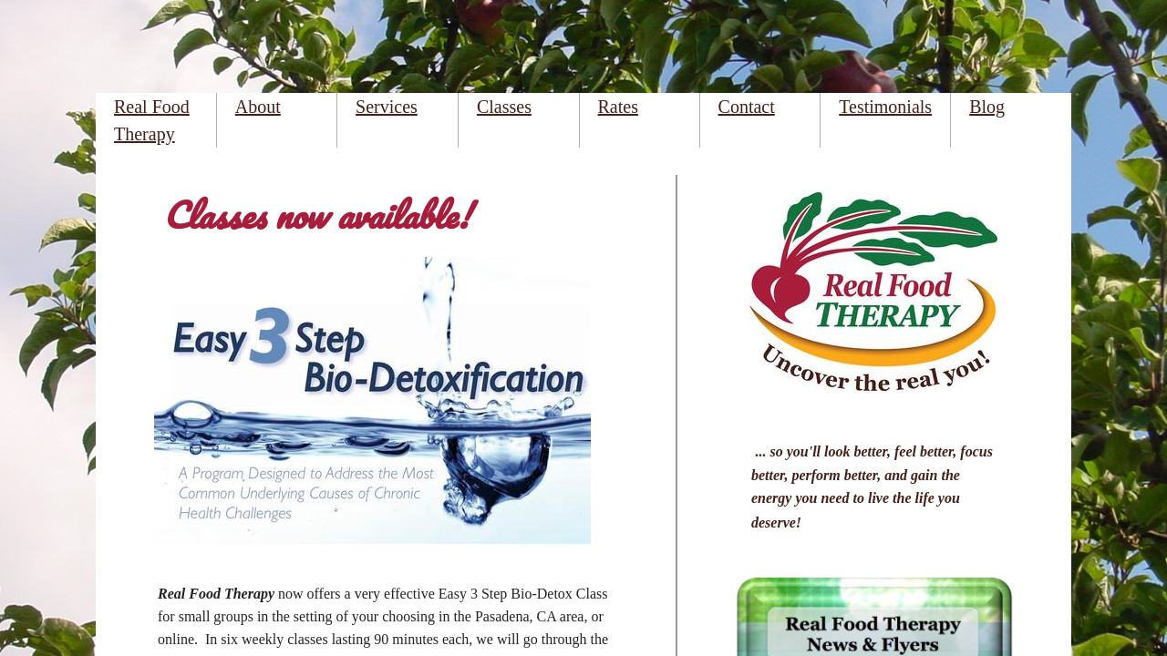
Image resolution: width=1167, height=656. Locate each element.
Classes (504, 107)
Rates (618, 107)
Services (387, 107)
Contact (746, 107)
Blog (987, 107)
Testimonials (885, 107)
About (258, 107)
